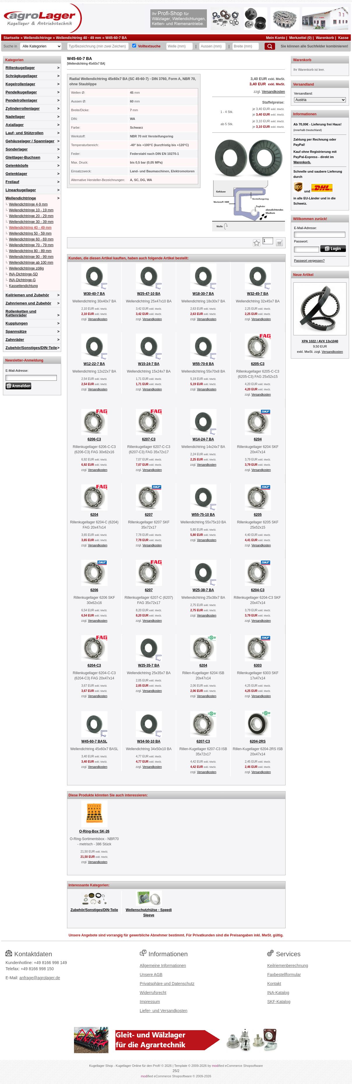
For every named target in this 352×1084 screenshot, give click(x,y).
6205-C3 (257, 364)
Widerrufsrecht (153, 992)
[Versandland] (320, 99)
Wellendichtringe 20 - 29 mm (31, 216)
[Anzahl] (268, 240)
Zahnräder (15, 339)
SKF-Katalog (278, 1001)
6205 (258, 515)
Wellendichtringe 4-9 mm (28, 204)
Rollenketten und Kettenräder (21, 313)
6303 (258, 665)
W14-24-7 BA (203, 439)
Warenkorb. (302, 162)
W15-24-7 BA (148, 364)
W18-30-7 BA (203, 294)
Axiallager (15, 125)
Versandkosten (273, 92)
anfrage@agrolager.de (39, 977)
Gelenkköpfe (17, 165)
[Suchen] (270, 46)
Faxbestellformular (284, 974)
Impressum (150, 1001)
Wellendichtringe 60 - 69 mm (31, 239)
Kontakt (274, 983)
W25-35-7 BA (148, 665)
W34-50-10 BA (148, 741)
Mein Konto (275, 38)
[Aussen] (212, 46)
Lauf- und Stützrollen (24, 133)
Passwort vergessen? (309, 260)
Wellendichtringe (38, 38)
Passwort (300, 241)
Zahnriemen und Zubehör (28, 303)
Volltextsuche (149, 46)
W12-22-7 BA (94, 364)
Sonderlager (17, 149)
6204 (258, 439)
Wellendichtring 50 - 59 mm (30, 233)
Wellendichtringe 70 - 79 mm (31, 245)
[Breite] (246, 46)
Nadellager (15, 116)
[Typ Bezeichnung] (98, 46)
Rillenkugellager (20, 67)
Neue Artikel (303, 275)
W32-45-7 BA (257, 294)
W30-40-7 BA (94, 294)
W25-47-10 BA (148, 294)
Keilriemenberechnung (287, 965)
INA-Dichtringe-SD (23, 274)
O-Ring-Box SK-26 (94, 831)
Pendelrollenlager (21, 100)
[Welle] (179, 46)
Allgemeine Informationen (163, 965)
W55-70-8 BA (203, 364)
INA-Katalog (278, 992)
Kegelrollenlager (20, 84)
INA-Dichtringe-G (22, 280)
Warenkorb (325, 38)
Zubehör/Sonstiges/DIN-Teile (31, 348)
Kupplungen (17, 323)
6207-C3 (148, 439)
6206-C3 (94, 439)
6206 (94, 590)
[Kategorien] (40, 46)
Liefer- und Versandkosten (163, 1010)
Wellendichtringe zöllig (26, 268)
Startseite (11, 38)
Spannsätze (16, 331)
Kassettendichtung (23, 286)
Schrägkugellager (21, 76)
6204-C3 (257, 590)
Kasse (343, 38)
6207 (149, 515)
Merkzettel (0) (300, 38)
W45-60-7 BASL (94, 741)
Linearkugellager (21, 190)
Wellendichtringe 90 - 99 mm (31, 257)
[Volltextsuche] (134, 45)
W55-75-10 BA (203, 515)
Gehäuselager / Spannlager (30, 141)
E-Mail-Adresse (16, 370)
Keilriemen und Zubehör (27, 295)
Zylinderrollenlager (23, 108)
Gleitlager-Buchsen (23, 157)
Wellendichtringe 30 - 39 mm (31, 222)
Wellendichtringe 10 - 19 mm (31, 210)
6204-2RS (257, 741)
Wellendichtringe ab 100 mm (31, 263)
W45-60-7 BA (116, 38)
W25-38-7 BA (203, 590)
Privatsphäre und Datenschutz (167, 983)
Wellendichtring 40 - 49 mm (78, 38)
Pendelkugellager (21, 92)
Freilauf (12, 182)
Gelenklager (16, 173)
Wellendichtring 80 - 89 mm (30, 251)
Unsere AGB (151, 974)
